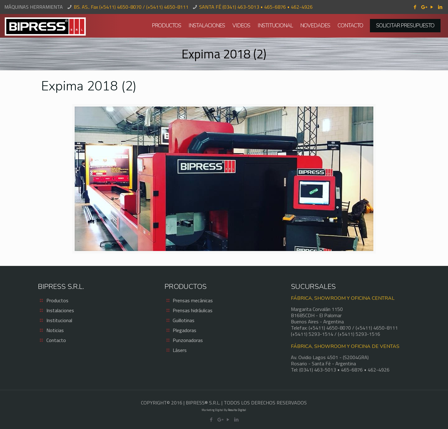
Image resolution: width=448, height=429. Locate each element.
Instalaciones (60, 310)
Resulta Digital (237, 410)
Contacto (56, 340)
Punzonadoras (188, 340)
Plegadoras (184, 330)
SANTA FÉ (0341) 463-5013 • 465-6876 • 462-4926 (256, 7)
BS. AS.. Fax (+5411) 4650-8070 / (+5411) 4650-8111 (131, 7)
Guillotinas (183, 320)
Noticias (55, 330)
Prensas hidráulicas (192, 310)
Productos (57, 300)
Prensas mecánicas (193, 300)
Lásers (180, 350)
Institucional (59, 320)
